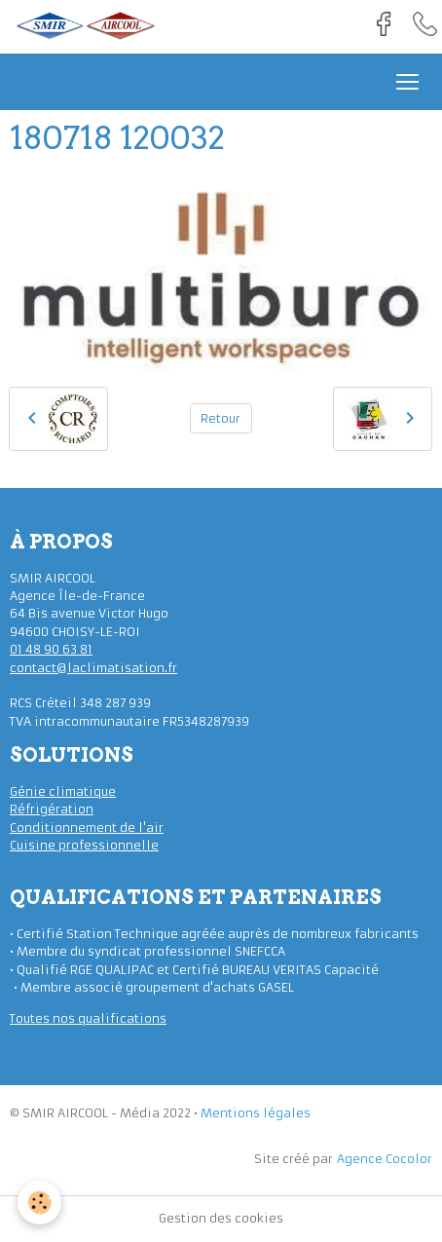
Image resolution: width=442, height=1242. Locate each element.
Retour (220, 418)
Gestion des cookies (221, 1218)
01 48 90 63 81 (51, 649)
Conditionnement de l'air (87, 827)
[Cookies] (39, 1202)
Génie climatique (63, 791)
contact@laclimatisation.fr (93, 667)
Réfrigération (51, 809)
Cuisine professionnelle (84, 845)
